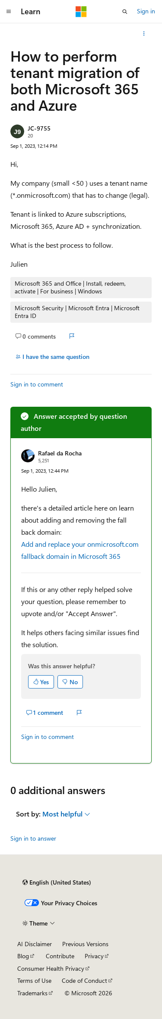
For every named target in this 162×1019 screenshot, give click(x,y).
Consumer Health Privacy (50, 968)
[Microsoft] (81, 11)
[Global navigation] (8, 11)
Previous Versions (85, 944)
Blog (23, 956)
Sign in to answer (33, 838)
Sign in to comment (36, 384)
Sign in (146, 11)
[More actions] (144, 34)
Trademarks (32, 993)
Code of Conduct (84, 980)
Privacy (94, 956)
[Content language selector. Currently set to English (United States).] (56, 882)
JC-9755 (39, 128)
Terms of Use (34, 980)
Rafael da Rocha (60, 453)
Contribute (60, 956)
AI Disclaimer (34, 944)
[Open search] (124, 11)
